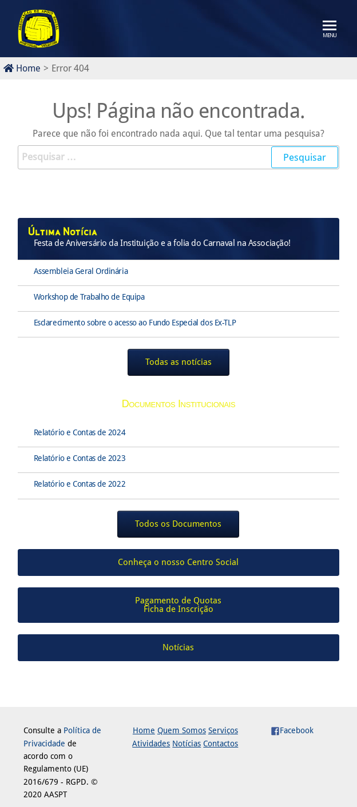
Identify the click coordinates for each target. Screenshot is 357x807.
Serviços (223, 730)
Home (22, 68)
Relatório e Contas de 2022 (80, 483)
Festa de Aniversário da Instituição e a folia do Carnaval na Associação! (162, 243)
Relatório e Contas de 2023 (80, 458)
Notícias (186, 743)
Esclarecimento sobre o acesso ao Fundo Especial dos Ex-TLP (135, 322)
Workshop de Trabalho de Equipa (89, 296)
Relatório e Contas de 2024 (80, 432)
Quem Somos (181, 730)
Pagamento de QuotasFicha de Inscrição (178, 604)
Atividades (151, 743)
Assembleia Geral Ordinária (81, 271)
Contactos (220, 743)
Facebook (292, 730)
